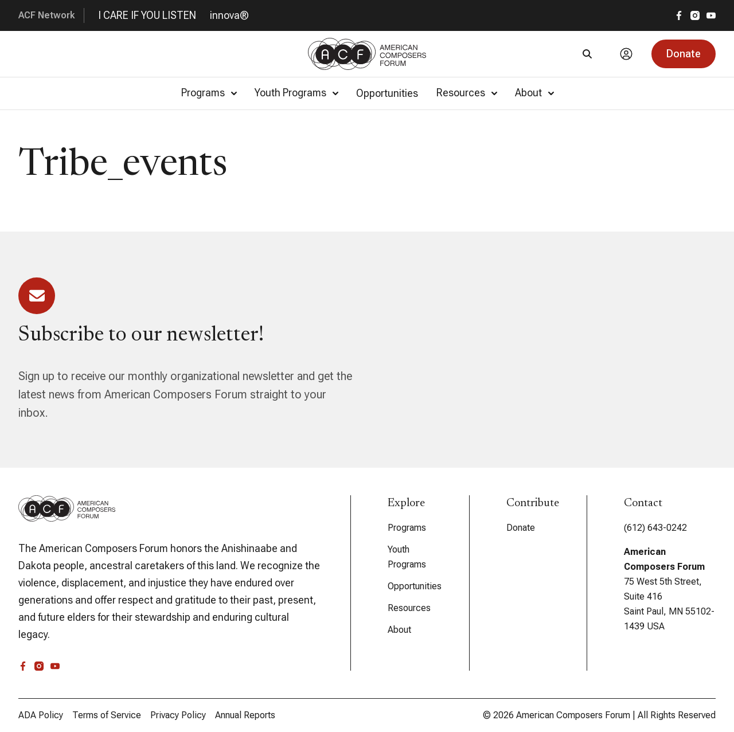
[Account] (626, 54)
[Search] (587, 54)
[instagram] (695, 15)
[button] (683, 54)
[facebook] (679, 15)
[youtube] (711, 15)
